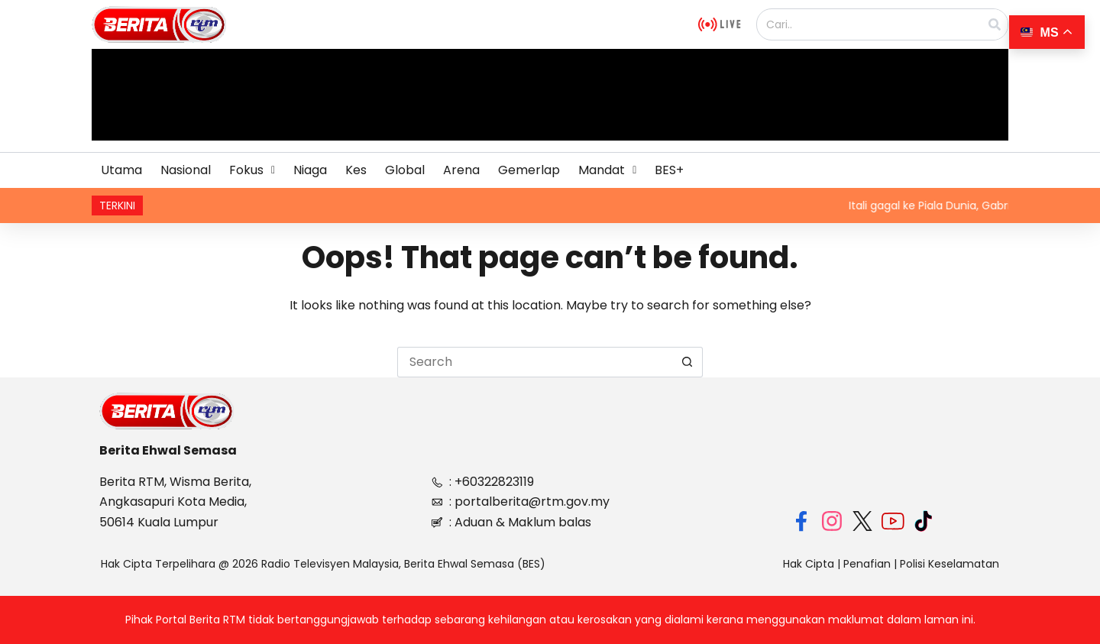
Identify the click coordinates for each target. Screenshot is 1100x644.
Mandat (607, 170)
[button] (252, 170)
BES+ (669, 170)
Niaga (310, 170)
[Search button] (687, 362)
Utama (121, 170)
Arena (461, 170)
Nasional (185, 170)
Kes (356, 170)
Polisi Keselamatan (949, 563)
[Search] (995, 24)
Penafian (867, 563)
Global (405, 170)
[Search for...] (534, 362)
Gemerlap (529, 170)
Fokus (252, 170)
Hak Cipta (808, 563)
